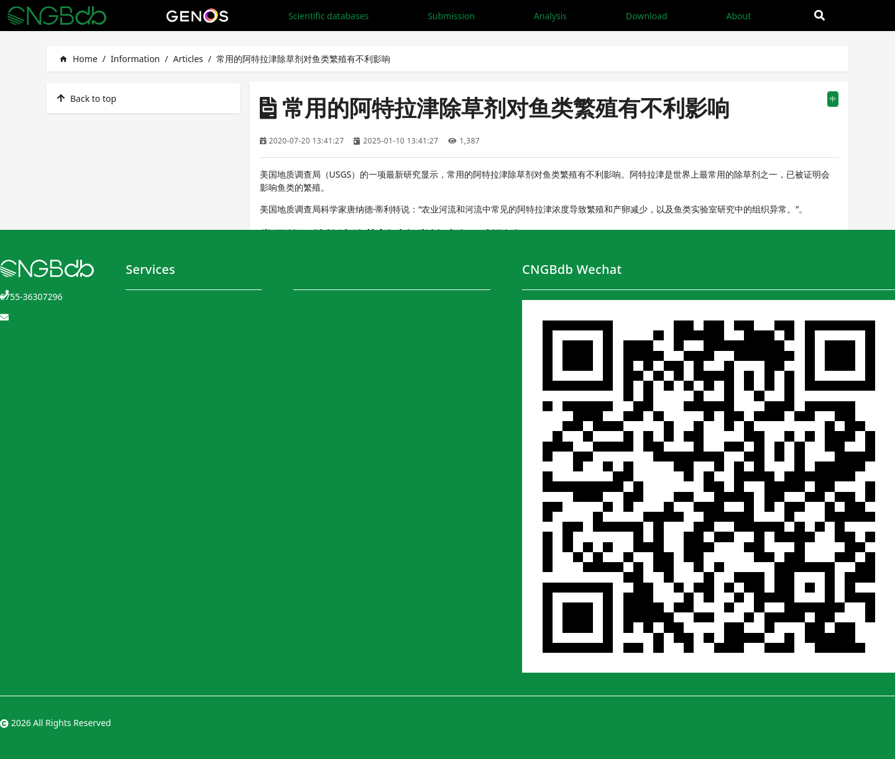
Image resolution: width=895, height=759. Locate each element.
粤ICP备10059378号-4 (851, 723)
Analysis (550, 16)
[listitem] (143, 98)
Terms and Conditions (427, 306)
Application (239, 329)
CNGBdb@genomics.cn (47, 319)
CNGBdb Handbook (333, 329)
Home (78, 59)
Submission (451, 16)
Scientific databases (328, 16)
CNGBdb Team (322, 306)
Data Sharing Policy (422, 352)
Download (647, 16)
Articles (188, 59)
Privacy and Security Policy (436, 329)
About (738, 16)
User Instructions (328, 352)
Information (135, 59)
